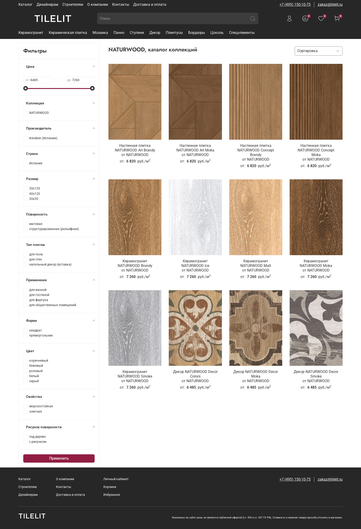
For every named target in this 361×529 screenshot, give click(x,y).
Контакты (120, 4)
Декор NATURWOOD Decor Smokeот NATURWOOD (316, 376)
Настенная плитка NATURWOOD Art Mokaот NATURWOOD (195, 150)
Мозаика (100, 32)
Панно (119, 32)
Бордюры (196, 32)
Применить (59, 458)
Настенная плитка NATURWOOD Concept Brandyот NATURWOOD (255, 152)
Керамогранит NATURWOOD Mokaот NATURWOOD (316, 265)
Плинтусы (174, 32)
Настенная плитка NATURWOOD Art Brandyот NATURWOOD (135, 150)
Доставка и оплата (149, 4)
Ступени (137, 32)
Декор (154, 32)
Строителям (72, 4)
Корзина (109, 487)
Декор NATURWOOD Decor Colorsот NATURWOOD (195, 376)
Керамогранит (30, 32)
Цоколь (217, 32)
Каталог (25, 4)
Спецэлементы (242, 32)
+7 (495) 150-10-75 (295, 4)
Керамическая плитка (68, 32)
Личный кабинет (116, 479)
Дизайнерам (47, 4)
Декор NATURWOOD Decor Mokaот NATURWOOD (255, 376)
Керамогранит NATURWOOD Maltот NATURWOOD (255, 265)
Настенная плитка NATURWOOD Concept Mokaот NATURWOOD (316, 152)
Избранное (111, 495)
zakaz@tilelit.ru (330, 4)
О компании (97, 4)
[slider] (25, 88)
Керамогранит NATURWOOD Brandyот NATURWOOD (135, 265)
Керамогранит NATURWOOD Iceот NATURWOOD (195, 265)
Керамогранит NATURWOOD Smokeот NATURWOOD (135, 376)
